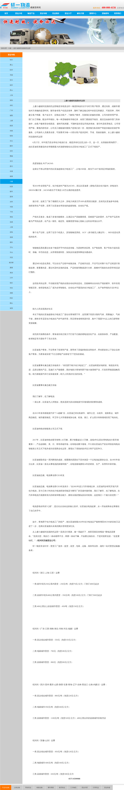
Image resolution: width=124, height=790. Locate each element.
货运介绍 (18, 13)
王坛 (11, 247)
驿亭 (11, 191)
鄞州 (11, 146)
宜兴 (11, 80)
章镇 (11, 217)
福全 (11, 283)
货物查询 (105, 13)
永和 (11, 202)
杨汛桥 (11, 262)
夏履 (11, 267)
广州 (11, 110)
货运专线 (43, 13)
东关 (11, 161)
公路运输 (17, 787)
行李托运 (96, 787)
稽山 (11, 303)
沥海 (11, 232)
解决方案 (80, 13)
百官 (11, 151)
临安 (11, 85)
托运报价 (55, 13)
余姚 (11, 131)
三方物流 (73, 787)
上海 (11, 95)
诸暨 (11, 115)
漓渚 (11, 273)
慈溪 (11, 126)
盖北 (11, 166)
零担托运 (28, 787)
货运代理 (85, 787)
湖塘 (11, 293)
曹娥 (11, 156)
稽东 (11, 242)
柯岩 (11, 298)
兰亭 (11, 278)
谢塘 (11, 176)
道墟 (11, 237)
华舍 (11, 288)
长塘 (11, 171)
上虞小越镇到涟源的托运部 (21, 48)
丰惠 (11, 207)
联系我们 (117, 13)
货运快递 (107, 787)
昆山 (11, 90)
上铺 (11, 227)
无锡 (11, 75)
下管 (11, 212)
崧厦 (11, 186)
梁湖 (11, 197)
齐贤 (11, 257)
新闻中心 (92, 13)
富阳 (11, 100)
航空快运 (62, 787)
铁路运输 (39, 787)
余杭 (11, 105)
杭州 (11, 70)
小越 (9, 48)
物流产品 (31, 13)
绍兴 (11, 60)
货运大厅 (68, 13)
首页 (6, 13)
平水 (11, 252)
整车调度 (51, 787)
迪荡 (11, 308)
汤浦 (11, 222)
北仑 (11, 141)
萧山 (11, 65)
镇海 (11, 136)
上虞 (11, 120)
